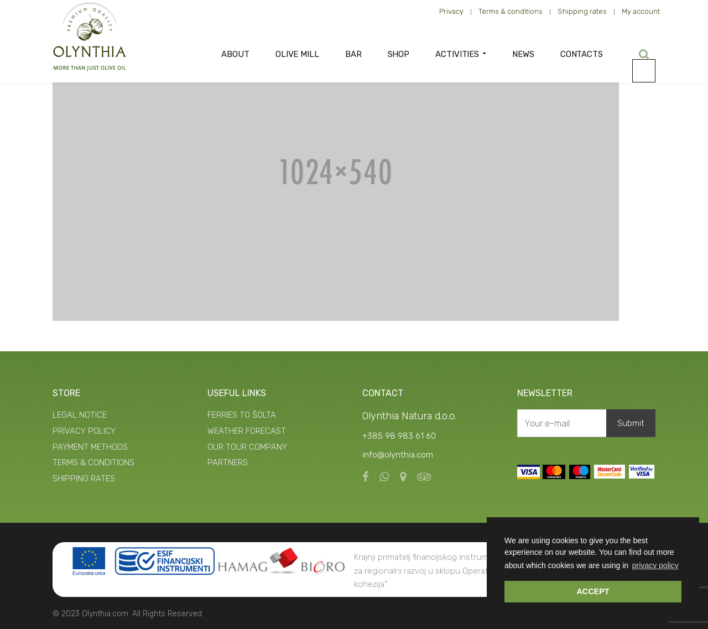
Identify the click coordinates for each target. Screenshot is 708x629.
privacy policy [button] (655, 565)
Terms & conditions (510, 11)
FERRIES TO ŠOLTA (241, 415)
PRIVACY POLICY (84, 431)
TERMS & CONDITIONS (93, 462)
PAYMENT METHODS (90, 447)
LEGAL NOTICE (80, 415)
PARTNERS (227, 462)
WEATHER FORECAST (246, 431)
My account (641, 11)
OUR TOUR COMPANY (247, 447)
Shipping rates (582, 11)
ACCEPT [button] (592, 591)
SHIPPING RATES (84, 479)
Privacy (451, 11)
